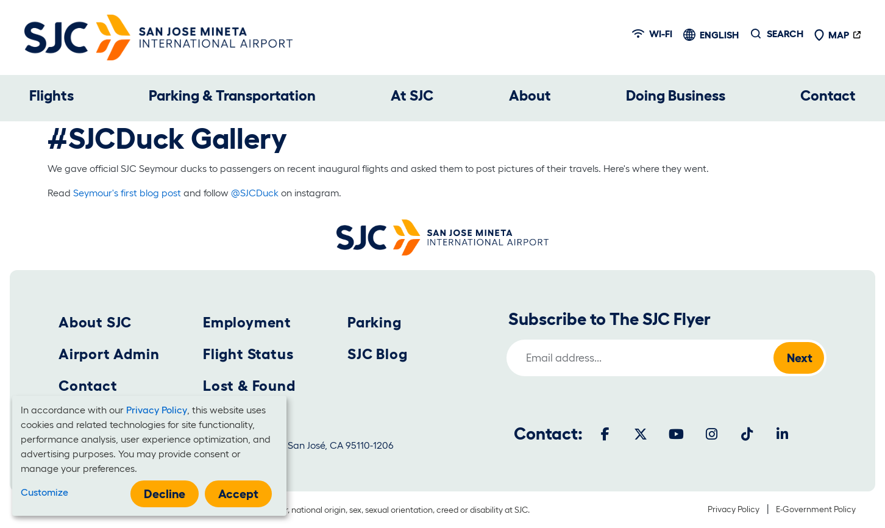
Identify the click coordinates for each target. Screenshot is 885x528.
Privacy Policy (733, 509)
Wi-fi (652, 33)
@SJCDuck (255, 192)
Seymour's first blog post (127, 192)
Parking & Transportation (232, 95)
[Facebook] (605, 434)
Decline (164, 494)
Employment (247, 322)
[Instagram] (711, 434)
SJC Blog (377, 354)
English (719, 34)
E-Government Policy (816, 509)
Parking (374, 322)
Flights (51, 95)
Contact (828, 95)
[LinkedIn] (782, 434)
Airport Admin (109, 354)
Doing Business (675, 95)
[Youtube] (676, 434)
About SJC (95, 322)
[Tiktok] (746, 434)
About (530, 95)
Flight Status (248, 354)
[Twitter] (640, 434)
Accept (238, 494)
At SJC (412, 95)
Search (785, 33)
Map (831, 35)
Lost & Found (249, 385)
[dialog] (149, 456)
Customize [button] (44, 492)
